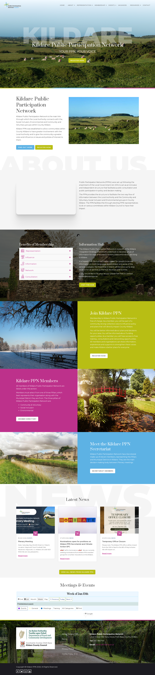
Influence (27, 257)
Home (62, 5)
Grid (20, 599)
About (70, 5)
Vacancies (122, 5)
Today (62, 599)
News (71, 538)
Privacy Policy (68, 649)
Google (89, 614)
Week (40, 599)
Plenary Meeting (25, 541)
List (26, 599)
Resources (134, 5)
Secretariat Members (102, 471)
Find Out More (25, 147)
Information (29, 263)
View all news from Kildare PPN (77, 572)
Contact (146, 5)
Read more (23, 556)
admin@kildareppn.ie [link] (105, 645)
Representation (84, 5)
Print (79, 608)
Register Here (77, 60)
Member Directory (27, 419)
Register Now (44, 147)
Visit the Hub (87, 285)
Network (27, 270)
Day (46, 599)
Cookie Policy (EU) (70, 654)
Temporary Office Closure (114, 541)
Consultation (29, 276)
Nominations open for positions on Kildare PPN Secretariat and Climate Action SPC (76, 544)
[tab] (46, 251)
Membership (100, 5)
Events (111, 5)
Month (33, 599)
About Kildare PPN (70, 634)
